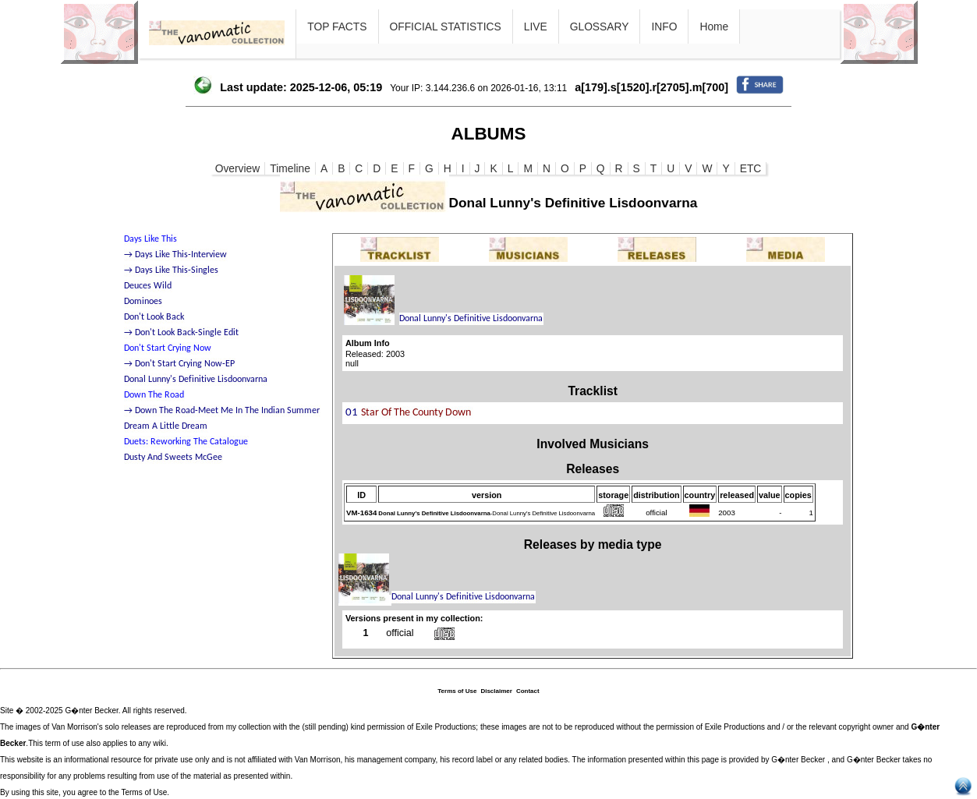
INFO (664, 26)
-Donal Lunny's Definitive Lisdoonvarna (486, 513)
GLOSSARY (599, 26)
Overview (237, 168)
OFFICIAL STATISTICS (445, 26)
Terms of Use (456, 691)
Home (713, 26)
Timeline (290, 168)
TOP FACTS (336, 26)
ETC (751, 168)
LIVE (535, 26)
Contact (528, 691)
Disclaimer (496, 691)
